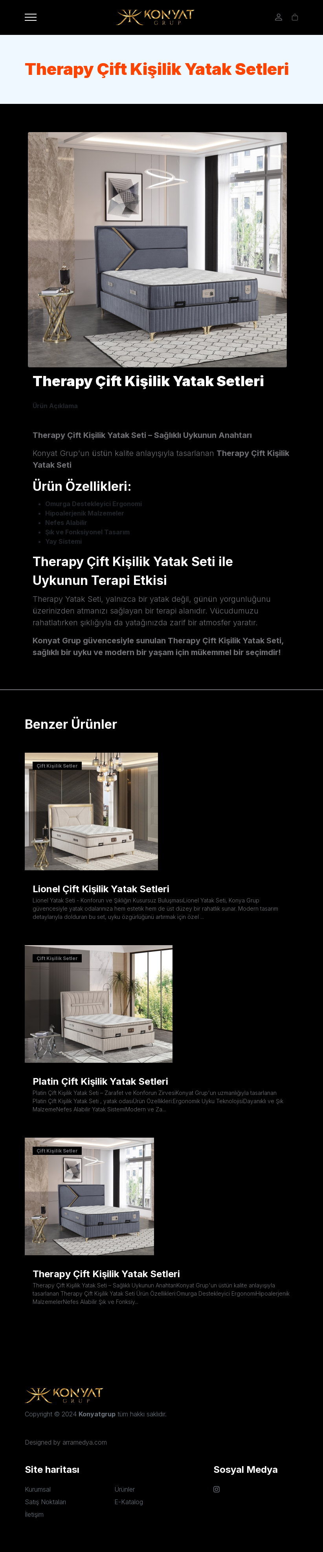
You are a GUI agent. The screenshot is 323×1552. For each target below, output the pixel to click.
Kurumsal (38, 1489)
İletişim (34, 1514)
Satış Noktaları (45, 1502)
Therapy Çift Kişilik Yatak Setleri (106, 1274)
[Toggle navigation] (31, 17)
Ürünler (124, 1489)
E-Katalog (128, 1502)
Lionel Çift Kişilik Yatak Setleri (101, 889)
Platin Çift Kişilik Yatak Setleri (100, 1081)
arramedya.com (84, 1442)
